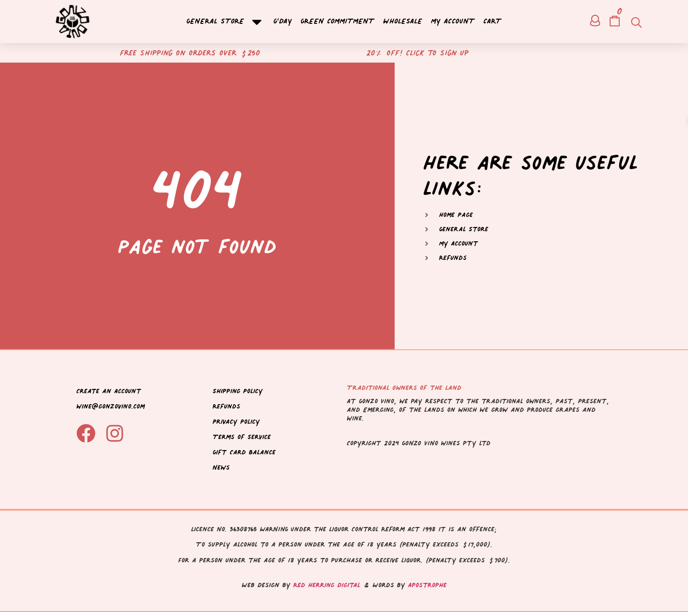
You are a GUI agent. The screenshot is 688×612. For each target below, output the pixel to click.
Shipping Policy (238, 391)
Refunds (226, 406)
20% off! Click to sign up (417, 52)
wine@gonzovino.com (110, 406)
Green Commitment (338, 22)
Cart (493, 22)
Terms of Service (242, 436)
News (221, 467)
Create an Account (108, 391)
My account (453, 22)
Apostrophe (427, 585)
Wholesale (402, 22)
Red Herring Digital (326, 585)
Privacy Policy (236, 421)
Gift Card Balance (244, 452)
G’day (282, 22)
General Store (225, 22)
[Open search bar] (635, 21)
